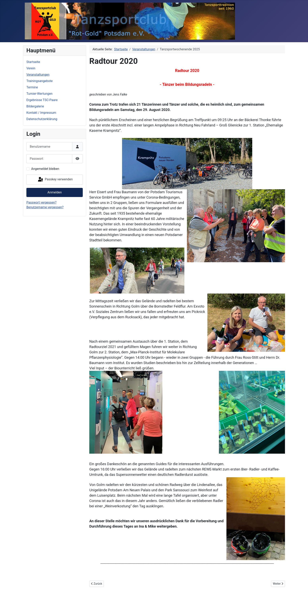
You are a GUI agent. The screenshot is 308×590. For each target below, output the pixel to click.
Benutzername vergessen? (45, 207)
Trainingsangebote (39, 81)
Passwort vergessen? (41, 202)
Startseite (33, 62)
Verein (30, 68)
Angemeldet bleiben (45, 169)
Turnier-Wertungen (39, 94)
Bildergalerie (35, 106)
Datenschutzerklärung (41, 119)
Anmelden (54, 192)
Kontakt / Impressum (41, 113)
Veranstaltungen (37, 74)
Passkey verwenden (55, 180)
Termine (32, 87)
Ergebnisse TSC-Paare (42, 100)
